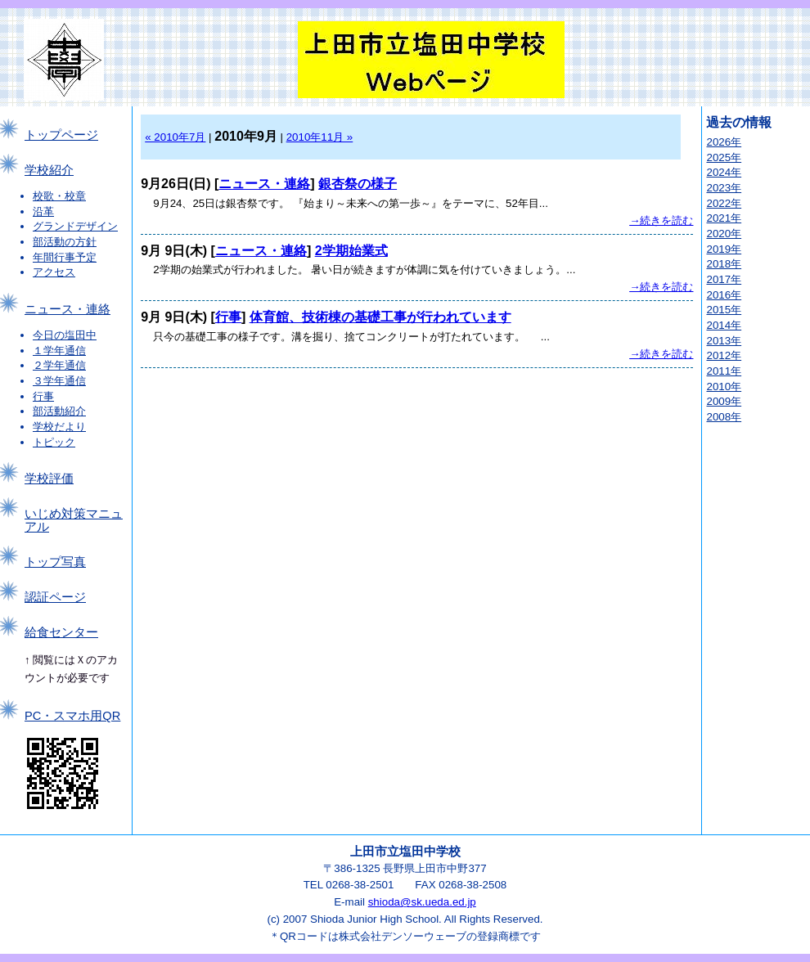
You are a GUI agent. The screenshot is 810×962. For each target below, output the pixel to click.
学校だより (59, 426)
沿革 (43, 211)
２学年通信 (59, 365)
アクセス (54, 272)
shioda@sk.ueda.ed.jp (422, 902)
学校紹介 (49, 170)
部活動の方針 (65, 242)
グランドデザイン (75, 226)
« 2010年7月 (175, 137)
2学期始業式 (351, 251)
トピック (54, 442)
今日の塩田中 (65, 335)
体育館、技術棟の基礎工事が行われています (380, 317)
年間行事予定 (65, 257)
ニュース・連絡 (67, 309)
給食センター (61, 632)
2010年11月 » (319, 137)
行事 (43, 396)
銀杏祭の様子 (357, 184)
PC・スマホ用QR (72, 715)
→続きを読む (661, 220)
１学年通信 (59, 350)
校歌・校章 (59, 196)
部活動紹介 (59, 411)
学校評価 (49, 478)
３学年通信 (59, 381)
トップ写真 (55, 562)
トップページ (61, 135)
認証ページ (55, 597)
